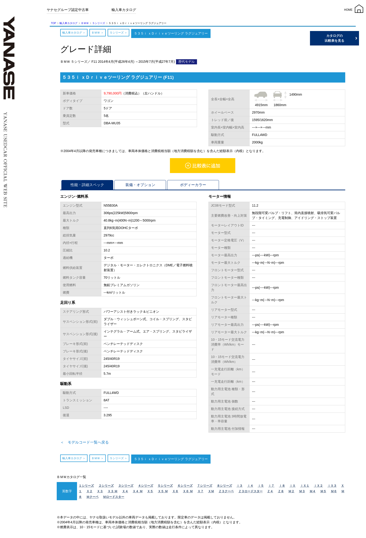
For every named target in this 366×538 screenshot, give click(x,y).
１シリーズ (86, 487)
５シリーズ (98, 23)
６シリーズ (185, 487)
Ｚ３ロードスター (250, 492)
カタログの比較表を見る (344, 38)
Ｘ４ (125, 492)
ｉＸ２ (318, 487)
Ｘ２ (89, 492)
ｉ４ (250, 487)
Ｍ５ (323, 492)
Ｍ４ (313, 492)
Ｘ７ (200, 492)
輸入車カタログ (124, 10)
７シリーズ (204, 487)
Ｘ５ (150, 492)
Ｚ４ (270, 492)
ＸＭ (211, 492)
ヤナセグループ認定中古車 (68, 10)
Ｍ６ (334, 492)
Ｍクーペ (92, 498)
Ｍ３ (302, 492)
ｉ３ (239, 487)
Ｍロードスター (113, 498)
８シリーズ (224, 487)
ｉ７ (271, 487)
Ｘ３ (100, 492)
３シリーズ (125, 487)
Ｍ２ (291, 492)
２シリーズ (106, 487)
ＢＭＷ (85, 23)
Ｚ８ (281, 492)
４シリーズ (145, 487)
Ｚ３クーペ (226, 492)
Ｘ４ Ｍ (138, 492)
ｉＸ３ (332, 487)
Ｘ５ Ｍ (163, 492)
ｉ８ (282, 487)
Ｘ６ (175, 492)
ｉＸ (292, 487)
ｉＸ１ (304, 487)
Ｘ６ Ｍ (188, 492)
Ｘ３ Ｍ (113, 492)
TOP (53, 23)
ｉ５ (261, 487)
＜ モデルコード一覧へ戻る (90, 443)
